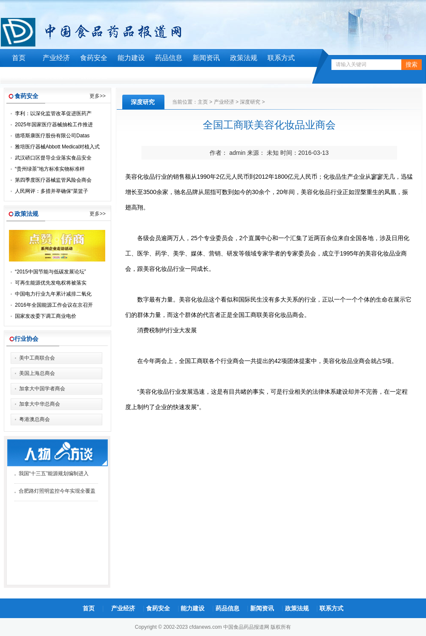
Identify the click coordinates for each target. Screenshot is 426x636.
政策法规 (243, 57)
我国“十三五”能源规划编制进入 (54, 473)
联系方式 (281, 57)
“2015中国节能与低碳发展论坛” (50, 272)
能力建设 (131, 57)
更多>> (97, 96)
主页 (203, 102)
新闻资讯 (206, 57)
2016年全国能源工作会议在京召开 (54, 305)
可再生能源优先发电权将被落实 (50, 283)
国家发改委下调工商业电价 (45, 316)
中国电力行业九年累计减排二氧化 (53, 294)
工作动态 (18, 75)
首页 (19, 57)
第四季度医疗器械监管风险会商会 (53, 180)
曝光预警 (56, 75)
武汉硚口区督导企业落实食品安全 (53, 158)
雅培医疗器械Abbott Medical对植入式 (57, 147)
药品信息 (168, 57)
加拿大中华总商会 (39, 404)
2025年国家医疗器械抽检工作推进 (54, 125)
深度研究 (250, 102)
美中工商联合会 (37, 358)
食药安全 (93, 57)
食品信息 (93, 75)
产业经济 (56, 57)
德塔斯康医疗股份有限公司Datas (52, 136)
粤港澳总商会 (34, 419)
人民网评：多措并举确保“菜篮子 (51, 191)
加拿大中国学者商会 (42, 389)
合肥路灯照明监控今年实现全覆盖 (57, 491)
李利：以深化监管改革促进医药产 (53, 113)
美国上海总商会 (37, 373)
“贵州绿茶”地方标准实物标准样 (50, 169)
